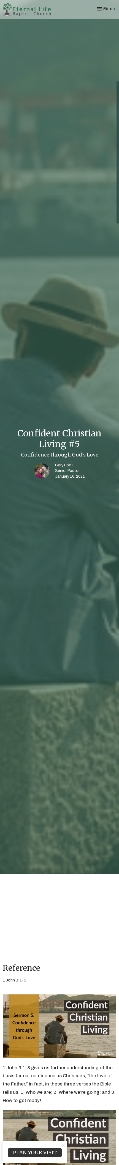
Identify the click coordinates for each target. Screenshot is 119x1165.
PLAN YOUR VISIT (35, 1152)
